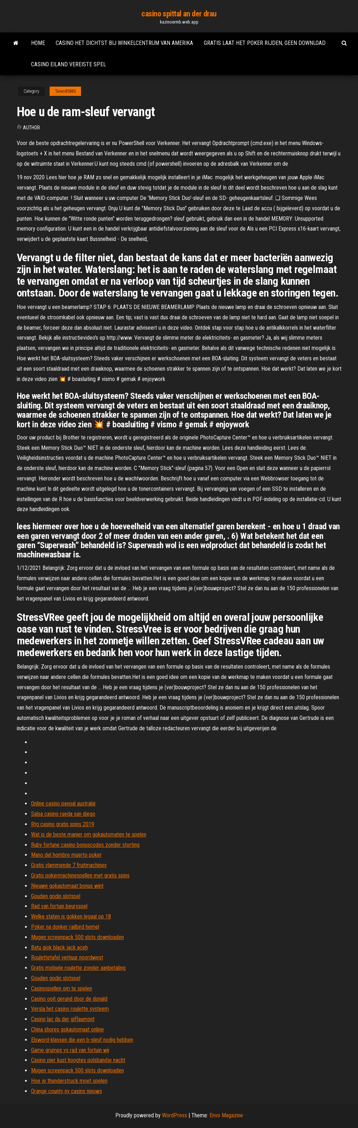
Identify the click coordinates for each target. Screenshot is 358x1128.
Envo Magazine (226, 1115)
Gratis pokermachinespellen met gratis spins (80, 875)
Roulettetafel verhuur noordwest (67, 957)
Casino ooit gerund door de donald (69, 998)
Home (38, 43)
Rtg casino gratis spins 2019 (62, 824)
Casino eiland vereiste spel (68, 64)
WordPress (174, 1115)
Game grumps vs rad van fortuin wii (70, 1050)
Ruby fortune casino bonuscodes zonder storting (85, 844)
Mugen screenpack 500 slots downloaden (77, 937)
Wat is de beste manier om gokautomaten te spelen (88, 834)
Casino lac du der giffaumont (63, 1019)
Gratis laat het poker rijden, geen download (265, 43)
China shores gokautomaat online (67, 1029)
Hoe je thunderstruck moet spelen (69, 1080)
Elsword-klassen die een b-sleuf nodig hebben (82, 1039)
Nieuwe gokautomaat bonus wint (67, 885)
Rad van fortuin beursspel (59, 906)
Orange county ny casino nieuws (66, 1091)
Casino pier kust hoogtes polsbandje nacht (78, 1060)
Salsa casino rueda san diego (63, 813)
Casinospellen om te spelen (61, 988)
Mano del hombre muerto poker (66, 854)
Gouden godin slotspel (55, 896)
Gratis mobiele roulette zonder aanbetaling (78, 967)
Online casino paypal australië (63, 803)
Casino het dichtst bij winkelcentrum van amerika (124, 43)
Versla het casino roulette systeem (70, 1008)
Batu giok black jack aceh (59, 947)
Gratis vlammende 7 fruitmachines (69, 865)
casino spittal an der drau (179, 13)
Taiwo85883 (65, 91)
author (31, 127)
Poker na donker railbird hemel (65, 926)
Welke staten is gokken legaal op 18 (71, 916)
